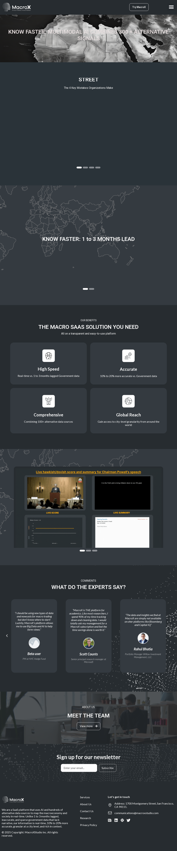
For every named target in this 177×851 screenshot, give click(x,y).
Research (85, 818)
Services (85, 797)
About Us (85, 804)
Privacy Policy (88, 825)
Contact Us (87, 811)
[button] (171, 7)
